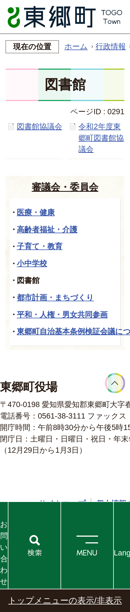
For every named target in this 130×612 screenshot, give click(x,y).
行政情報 (111, 46)
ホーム (76, 46)
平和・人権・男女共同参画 (62, 314)
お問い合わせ (4, 553)
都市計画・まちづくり (55, 297)
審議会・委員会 (65, 187)
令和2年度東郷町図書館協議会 (101, 138)
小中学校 (32, 263)
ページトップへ (115, 383)
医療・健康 (36, 212)
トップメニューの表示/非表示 (65, 600)
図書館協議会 (39, 126)
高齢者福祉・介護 (47, 229)
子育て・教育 (39, 246)
